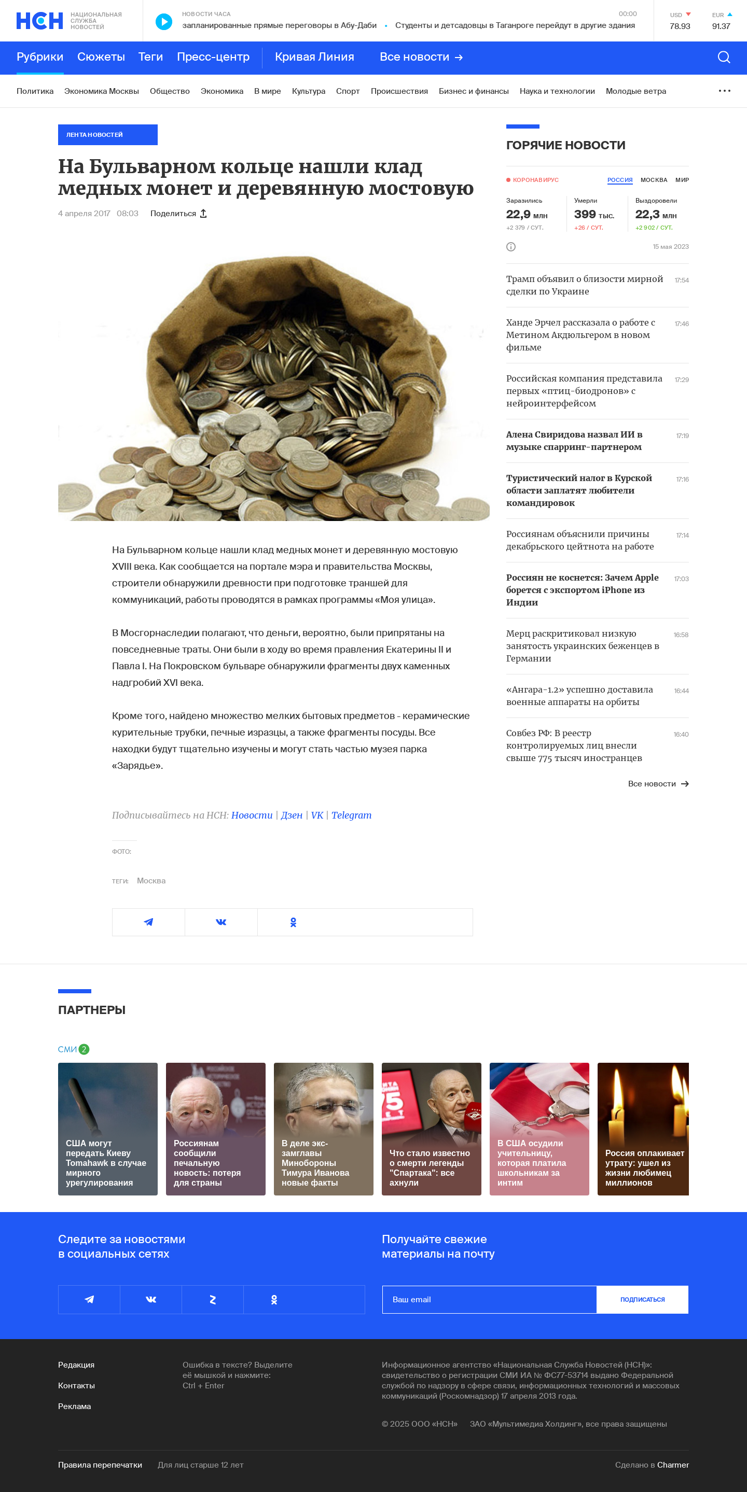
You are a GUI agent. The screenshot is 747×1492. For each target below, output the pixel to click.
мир (682, 180)
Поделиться (178, 213)
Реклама (74, 1406)
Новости (252, 815)
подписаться (642, 1299)
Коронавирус (536, 180)
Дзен (292, 815)
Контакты (76, 1386)
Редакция (76, 1365)
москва (654, 180)
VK (317, 815)
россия (620, 180)
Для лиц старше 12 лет (201, 1465)
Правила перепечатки (100, 1465)
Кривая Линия (314, 57)
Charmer (673, 1465)
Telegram (351, 815)
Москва (151, 881)
